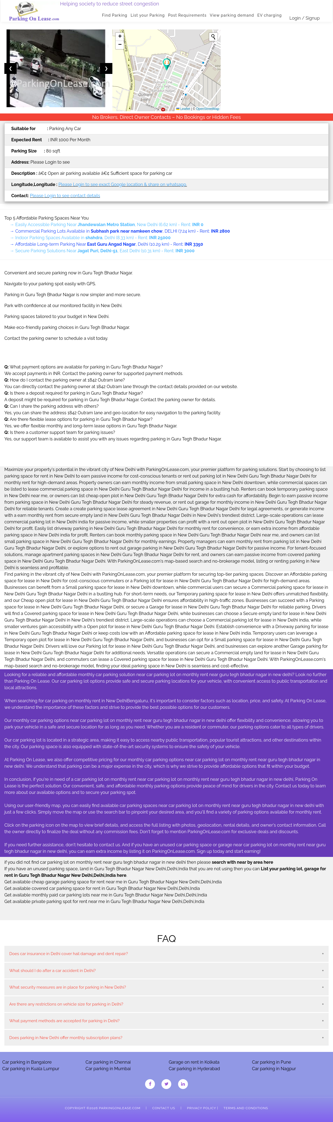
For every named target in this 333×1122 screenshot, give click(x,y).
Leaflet (183, 109)
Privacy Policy (201, 1108)
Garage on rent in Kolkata (194, 1062)
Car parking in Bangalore (27, 1062)
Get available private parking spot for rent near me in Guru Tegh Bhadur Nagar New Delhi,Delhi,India (104, 901)
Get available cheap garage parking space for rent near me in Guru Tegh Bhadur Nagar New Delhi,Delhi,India (113, 881)
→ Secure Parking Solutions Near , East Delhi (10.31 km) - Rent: (102, 250)
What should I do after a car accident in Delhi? (52, 970)
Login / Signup (305, 18)
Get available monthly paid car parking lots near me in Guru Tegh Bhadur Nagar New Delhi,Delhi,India (105, 895)
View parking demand (233, 15)
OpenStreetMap (207, 109)
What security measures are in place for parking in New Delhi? (67, 987)
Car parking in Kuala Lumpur (30, 1068)
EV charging (270, 15)
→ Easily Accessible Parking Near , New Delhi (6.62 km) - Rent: (106, 224)
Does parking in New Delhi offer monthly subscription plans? (65, 1037)
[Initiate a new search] (213, 37)
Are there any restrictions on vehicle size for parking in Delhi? (66, 1004)
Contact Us (163, 1108)
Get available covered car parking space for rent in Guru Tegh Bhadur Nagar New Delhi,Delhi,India (102, 888)
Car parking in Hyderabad (194, 1068)
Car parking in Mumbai (108, 1068)
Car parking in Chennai (108, 1062)
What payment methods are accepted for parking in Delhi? (64, 1020)
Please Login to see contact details (65, 195)
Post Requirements (188, 15)
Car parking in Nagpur (274, 1068)
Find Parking (115, 15)
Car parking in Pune (271, 1062)
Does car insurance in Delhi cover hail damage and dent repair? (68, 953)
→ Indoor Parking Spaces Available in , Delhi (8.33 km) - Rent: (90, 237)
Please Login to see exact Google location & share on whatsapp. (122, 184)
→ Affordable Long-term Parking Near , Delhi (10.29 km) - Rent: (106, 244)
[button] (167, 64)
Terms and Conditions (246, 1108)
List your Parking (148, 15)
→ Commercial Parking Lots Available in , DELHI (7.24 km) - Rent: (120, 231)
